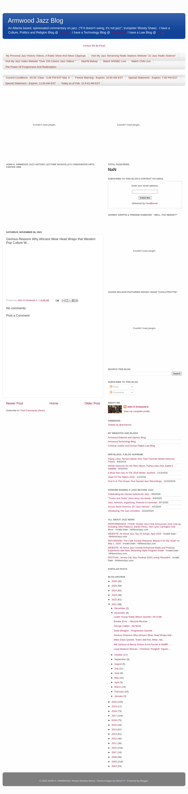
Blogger (144, 781)
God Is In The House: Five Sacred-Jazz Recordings (135, 481)
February (119, 691)
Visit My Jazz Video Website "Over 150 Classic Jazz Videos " (40, 61)
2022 (115, 599)
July (116, 668)
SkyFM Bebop (89, 61)
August (118, 664)
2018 (115, 711)
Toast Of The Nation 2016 (121, 477)
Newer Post (14, 403)
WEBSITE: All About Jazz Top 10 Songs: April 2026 (134, 533)
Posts (114, 386)
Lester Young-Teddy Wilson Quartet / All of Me (138, 617)
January (118, 696)
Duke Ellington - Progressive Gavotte (133, 630)
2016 (115, 720)
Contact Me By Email (94, 45)
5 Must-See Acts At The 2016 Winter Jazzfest (131, 472)
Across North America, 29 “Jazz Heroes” (129, 506)
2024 (115, 590)
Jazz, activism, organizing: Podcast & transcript (132, 502)
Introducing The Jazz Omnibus (124, 511)
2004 (115, 766)
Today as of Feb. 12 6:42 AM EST (80, 83)
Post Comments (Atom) (33, 410)
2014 (115, 729)
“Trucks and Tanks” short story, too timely (129, 498)
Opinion (64, 32)
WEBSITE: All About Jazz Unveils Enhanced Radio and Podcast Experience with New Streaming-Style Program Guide (141, 549)
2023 (115, 595)
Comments (117, 392)
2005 (115, 761)
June (117, 673)
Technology (118, 32)
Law (159, 32)
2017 (115, 715)
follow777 (121, 781)
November (120, 613)
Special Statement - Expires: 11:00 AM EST (30, 83)
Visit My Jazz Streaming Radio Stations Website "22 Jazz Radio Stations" (133, 55)
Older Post (92, 403)
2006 (115, 757)
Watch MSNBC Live (114, 61)
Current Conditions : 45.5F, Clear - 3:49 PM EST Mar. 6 (38, 77)
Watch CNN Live (141, 61)
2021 (115, 604)
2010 (115, 748)
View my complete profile (137, 411)
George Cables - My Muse (127, 626)
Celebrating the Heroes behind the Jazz (128, 494)
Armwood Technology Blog (122, 441)
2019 (115, 706)
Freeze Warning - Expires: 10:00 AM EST (99, 77)
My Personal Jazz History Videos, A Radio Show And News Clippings (46, 55)
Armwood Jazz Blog (35, 20)
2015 (115, 725)
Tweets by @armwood (119, 424)
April (117, 682)
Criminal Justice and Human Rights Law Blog (131, 445)
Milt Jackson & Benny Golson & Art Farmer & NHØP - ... (143, 644)
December (120, 608)
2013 (115, 734)
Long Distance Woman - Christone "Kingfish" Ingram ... (142, 649)
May (116, 677)
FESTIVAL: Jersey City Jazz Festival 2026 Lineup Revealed (139, 557)
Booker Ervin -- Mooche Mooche (131, 621)
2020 (115, 702)
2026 (115, 581)
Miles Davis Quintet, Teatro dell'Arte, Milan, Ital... (139, 639)
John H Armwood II (137, 406)
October (118, 654)
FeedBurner (152, 203)
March (118, 687)
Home (53, 403)
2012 (115, 738)
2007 (115, 752)
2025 (115, 585)
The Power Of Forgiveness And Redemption (30, 66)
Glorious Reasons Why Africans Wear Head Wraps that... (143, 635)
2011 (115, 743)
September (120, 659)
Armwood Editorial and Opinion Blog (127, 437)
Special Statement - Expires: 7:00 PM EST (153, 77)
